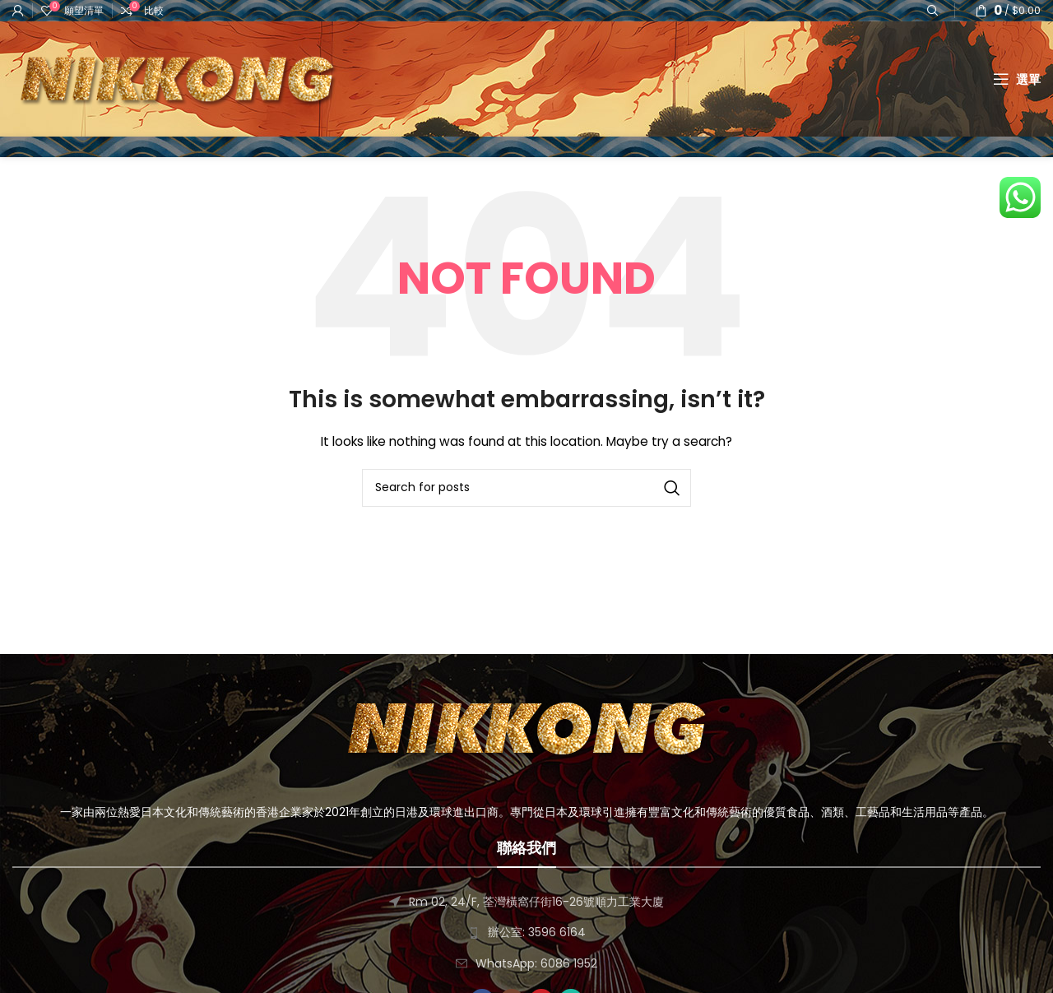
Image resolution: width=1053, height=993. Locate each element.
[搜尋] (526, 488)
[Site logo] (176, 78)
